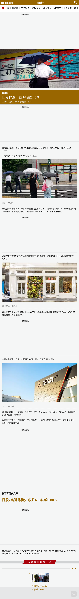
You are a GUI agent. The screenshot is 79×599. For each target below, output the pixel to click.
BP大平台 (58, 8)
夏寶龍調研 (13, 8)
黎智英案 (36, 8)
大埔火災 (25, 8)
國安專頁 (47, 8)
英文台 (68, 8)
